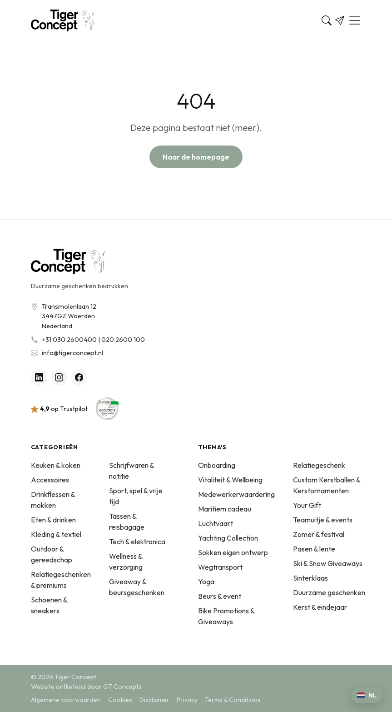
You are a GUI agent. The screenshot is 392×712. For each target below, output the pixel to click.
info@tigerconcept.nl (72, 353)
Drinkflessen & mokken (53, 500)
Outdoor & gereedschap (51, 554)
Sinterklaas (310, 577)
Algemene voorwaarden (66, 700)
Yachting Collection (228, 537)
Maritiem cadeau (224, 508)
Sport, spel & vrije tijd (136, 496)
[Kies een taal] (367, 695)
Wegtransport (220, 567)
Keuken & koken (55, 465)
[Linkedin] (39, 377)
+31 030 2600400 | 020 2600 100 (93, 340)
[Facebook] (79, 377)
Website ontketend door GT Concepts (86, 686)
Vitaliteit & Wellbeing (230, 479)
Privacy (187, 700)
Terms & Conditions (233, 700)
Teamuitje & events (322, 519)
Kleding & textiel (56, 534)
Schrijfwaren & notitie (131, 471)
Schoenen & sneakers (49, 605)
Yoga (206, 581)
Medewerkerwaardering (236, 494)
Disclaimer (154, 700)
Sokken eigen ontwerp (233, 552)
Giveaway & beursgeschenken (136, 587)
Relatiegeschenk (319, 465)
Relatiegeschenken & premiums (61, 580)
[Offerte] (339, 20)
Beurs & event (219, 596)
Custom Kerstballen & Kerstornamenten (326, 485)
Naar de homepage (196, 156)
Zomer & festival (318, 534)
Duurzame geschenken (329, 592)
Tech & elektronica (137, 541)
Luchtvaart (215, 523)
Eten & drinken (53, 519)
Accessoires (50, 479)
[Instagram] (59, 377)
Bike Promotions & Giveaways (226, 616)
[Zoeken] (327, 20)
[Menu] (355, 20)
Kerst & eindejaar (320, 607)
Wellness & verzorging (126, 562)
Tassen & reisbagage (126, 521)
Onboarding (216, 465)
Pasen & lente (314, 548)
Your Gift (307, 505)
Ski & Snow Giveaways (327, 563)
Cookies (120, 700)
